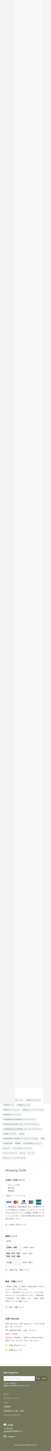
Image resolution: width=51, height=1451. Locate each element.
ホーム (6, 1394)
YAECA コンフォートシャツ (33, 1110)
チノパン (31, 1153)
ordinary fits (8, 1143)
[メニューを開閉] (45, 4)
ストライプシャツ (10, 1153)
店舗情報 (7, 1407)
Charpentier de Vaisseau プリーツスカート (20, 1119)
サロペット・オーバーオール (15, 1158)
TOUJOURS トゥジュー (33, 1143)
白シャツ (7, 1148)
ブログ (6, 1402)
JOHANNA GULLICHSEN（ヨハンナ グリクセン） (23, 1129)
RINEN (18, 1143)
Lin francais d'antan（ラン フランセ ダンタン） (22, 1124)
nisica (22, 1134)
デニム (22, 1153)
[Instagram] (9, 1436)
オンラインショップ (11, 1398)
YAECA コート (9, 1105)
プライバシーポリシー (12, 1415)
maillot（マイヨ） (10, 1134)
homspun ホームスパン (12, 1114)
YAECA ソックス (24, 1105)
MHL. (43, 1138)
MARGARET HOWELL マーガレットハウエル (21, 1138)
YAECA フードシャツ (12, 1110)
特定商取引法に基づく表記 (14, 1411)
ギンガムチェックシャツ (22, 1148)
